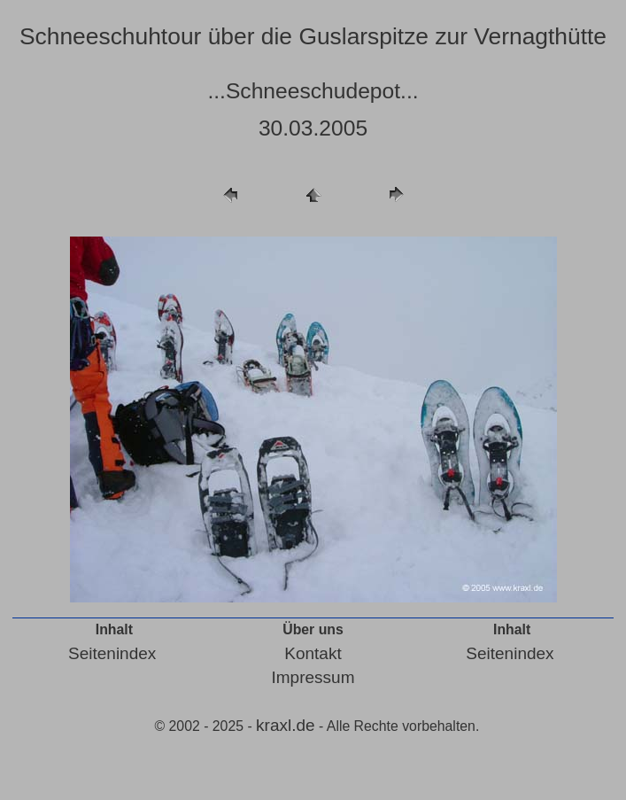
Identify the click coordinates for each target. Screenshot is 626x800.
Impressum (313, 677)
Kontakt (312, 653)
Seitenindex (112, 653)
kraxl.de (285, 725)
